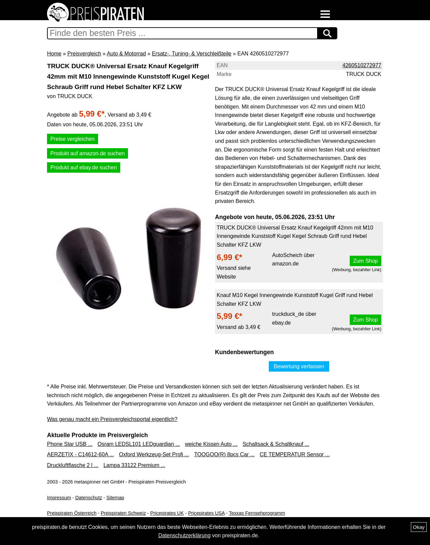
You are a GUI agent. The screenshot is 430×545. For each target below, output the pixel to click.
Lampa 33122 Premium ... (134, 465)
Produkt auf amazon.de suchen (87, 153)
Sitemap (115, 497)
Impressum (59, 497)
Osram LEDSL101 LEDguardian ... (138, 444)
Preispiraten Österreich (71, 513)
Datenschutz (88, 497)
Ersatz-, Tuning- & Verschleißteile (191, 53)
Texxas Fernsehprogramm (257, 513)
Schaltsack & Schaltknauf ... (276, 444)
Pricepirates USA (206, 513)
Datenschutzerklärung (184, 535)
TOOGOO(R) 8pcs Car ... (224, 454)
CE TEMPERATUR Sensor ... (295, 454)
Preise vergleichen (72, 139)
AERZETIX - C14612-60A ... (80, 454)
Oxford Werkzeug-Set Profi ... (154, 454)
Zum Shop (365, 261)
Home (54, 53)
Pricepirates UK (167, 513)
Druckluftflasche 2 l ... (72, 465)
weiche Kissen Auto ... (211, 444)
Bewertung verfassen (299, 366)
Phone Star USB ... (69, 444)
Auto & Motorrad (126, 53)
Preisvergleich (84, 53)
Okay (419, 527)
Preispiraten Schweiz (123, 513)
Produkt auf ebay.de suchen (83, 167)
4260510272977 (361, 65)
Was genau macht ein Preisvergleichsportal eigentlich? (112, 419)
